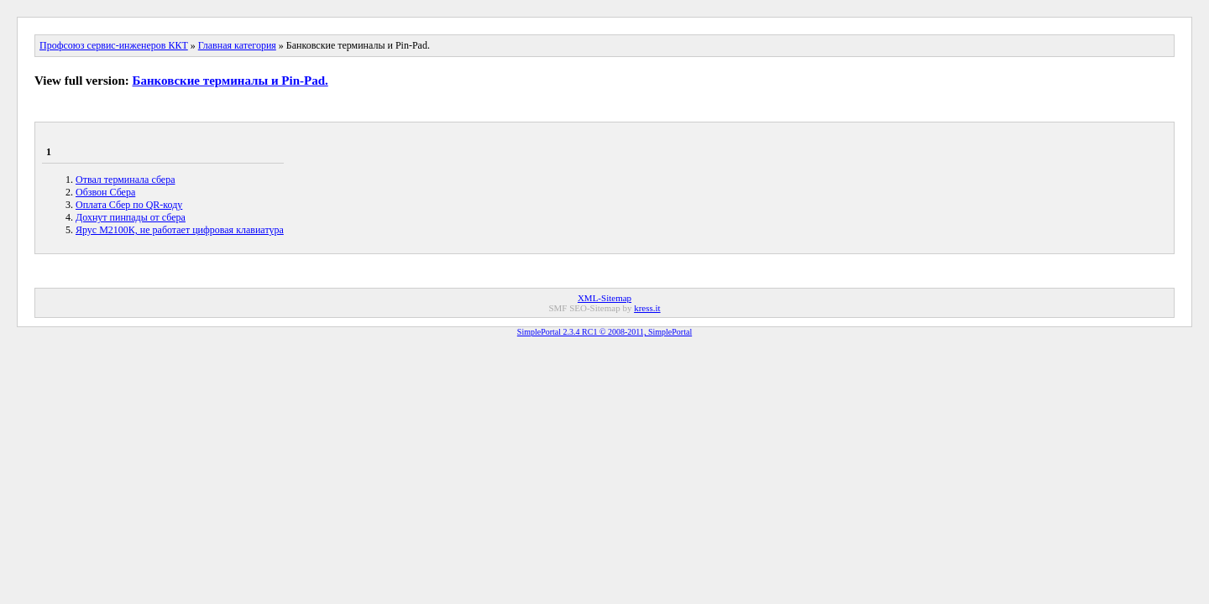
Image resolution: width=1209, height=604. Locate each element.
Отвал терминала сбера (125, 179)
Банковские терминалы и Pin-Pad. (230, 80)
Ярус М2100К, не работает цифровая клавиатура (180, 230)
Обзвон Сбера (105, 192)
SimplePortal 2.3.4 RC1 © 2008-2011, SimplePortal (604, 331)
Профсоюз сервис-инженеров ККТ (113, 45)
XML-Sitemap (604, 298)
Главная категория (237, 45)
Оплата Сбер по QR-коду (129, 205)
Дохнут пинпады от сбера (131, 217)
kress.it (647, 308)
